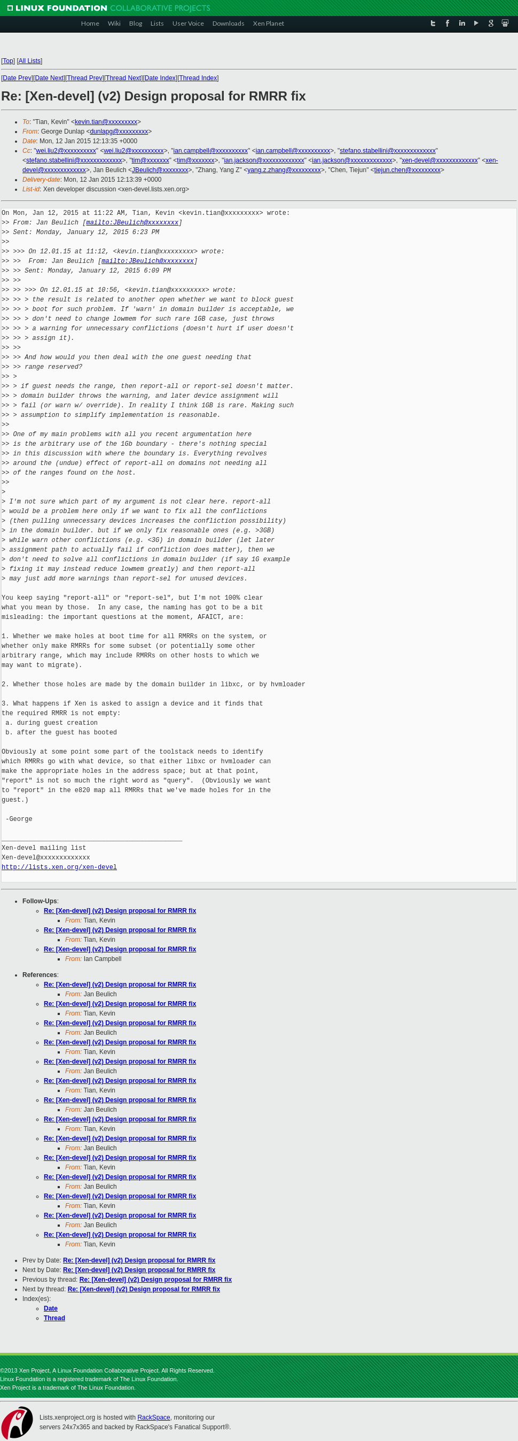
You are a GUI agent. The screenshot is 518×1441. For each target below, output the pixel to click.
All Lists (30, 61)
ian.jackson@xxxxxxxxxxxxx (264, 160)
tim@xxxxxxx (150, 160)
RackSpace (153, 1417)
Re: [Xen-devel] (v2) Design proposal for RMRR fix (120, 911)
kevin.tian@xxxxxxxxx (106, 122)
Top (8, 61)
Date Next (49, 78)
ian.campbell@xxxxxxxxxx (211, 150)
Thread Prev (84, 78)
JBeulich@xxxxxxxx (160, 170)
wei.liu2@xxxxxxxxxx (66, 150)
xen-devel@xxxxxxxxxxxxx (439, 160)
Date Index (160, 78)
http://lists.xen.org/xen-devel (59, 867)
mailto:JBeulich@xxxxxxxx (132, 222)
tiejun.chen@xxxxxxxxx (407, 170)
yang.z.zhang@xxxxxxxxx (284, 170)
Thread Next (123, 78)
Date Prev (17, 78)
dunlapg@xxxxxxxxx (119, 131)
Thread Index (198, 78)
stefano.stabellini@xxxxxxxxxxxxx (388, 150)
